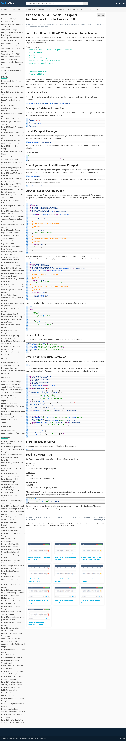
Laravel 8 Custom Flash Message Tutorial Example (11, 263)
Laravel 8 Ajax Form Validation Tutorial (12, 123)
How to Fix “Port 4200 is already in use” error (13, 372)
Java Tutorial (30, 9)
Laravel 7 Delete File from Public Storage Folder (10, 688)
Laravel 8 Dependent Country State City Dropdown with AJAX (12, 285)
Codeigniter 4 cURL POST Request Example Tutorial (10, 55)
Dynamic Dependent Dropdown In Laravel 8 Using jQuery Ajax (13, 315)
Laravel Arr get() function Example (10, 523)
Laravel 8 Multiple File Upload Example (12, 128)
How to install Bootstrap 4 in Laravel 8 (11, 469)
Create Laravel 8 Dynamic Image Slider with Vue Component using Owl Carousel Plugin (13, 643)
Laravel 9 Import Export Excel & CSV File (12, 207)
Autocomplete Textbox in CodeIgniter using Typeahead (12, 60)
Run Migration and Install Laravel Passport (45, 60)
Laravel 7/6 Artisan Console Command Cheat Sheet (11, 529)
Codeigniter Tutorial (75, 9)
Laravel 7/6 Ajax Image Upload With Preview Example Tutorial (12, 507)
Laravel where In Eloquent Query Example (11, 661)
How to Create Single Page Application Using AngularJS (11, 383)
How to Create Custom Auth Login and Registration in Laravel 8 (11, 457)
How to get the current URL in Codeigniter (12, 66)
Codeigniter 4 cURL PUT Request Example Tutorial (10, 44)
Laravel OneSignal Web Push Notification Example (12, 677)
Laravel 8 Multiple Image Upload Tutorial (10, 491)
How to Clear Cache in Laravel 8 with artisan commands (13, 158)
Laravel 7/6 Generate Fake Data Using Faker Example (13, 534)
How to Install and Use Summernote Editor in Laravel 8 (13, 710)
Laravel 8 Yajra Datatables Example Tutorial (11, 347)
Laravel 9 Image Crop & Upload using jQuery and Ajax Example (12, 591)
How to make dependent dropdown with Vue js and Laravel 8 (10, 108)
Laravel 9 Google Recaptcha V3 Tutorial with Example (12, 672)
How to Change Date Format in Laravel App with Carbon (12, 567)
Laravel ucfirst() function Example (10, 572)
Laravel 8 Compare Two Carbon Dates (13, 650)
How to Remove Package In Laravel (11, 556)
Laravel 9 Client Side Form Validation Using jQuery (10, 561)
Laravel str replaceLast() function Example (10, 353)
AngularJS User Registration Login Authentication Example (12, 388)
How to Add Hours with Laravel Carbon (12, 226)
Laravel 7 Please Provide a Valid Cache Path (12, 87)
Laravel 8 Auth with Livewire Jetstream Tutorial (11, 694)
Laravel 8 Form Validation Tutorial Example (10, 496)
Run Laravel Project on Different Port (9, 539)
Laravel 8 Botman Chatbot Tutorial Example (11, 236)
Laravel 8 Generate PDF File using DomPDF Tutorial (11, 185)
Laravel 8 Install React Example (12, 119)
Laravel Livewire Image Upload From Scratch (12, 280)
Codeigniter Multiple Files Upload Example (10, 20)
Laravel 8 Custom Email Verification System (9, 485)
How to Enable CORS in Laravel (12, 222)
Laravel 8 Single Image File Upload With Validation (11, 169)
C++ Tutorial (17, 9)
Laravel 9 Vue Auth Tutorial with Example (11, 715)
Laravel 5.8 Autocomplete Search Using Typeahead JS (88, 519)
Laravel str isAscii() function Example (11, 585)
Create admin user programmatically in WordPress (13, 431)
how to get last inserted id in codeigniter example (11, 39)
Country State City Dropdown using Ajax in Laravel (12, 602)
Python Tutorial (45, 9)
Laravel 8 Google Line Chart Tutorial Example (11, 163)
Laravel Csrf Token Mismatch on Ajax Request (12, 320)
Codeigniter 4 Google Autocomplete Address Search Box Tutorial (12, 32)
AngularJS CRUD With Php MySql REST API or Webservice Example (12, 406)
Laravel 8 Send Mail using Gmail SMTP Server (13, 342)
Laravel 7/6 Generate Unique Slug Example (11, 502)
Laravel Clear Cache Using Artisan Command (10, 629)
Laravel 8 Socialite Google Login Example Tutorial (10, 231)
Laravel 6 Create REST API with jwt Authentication (12, 190)
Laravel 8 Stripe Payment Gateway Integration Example (12, 201)
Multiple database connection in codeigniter (12, 25)
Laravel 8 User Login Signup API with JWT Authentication (11, 683)
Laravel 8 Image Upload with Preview (11, 114)
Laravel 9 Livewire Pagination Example (12, 607)
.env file (32, 55)
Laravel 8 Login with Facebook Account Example (12, 518)
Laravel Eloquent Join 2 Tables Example (12, 699)
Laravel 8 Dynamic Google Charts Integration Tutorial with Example (11, 579)
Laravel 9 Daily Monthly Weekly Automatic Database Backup (12, 217)
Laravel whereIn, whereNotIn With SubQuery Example (12, 141)
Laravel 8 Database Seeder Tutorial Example (11, 613)
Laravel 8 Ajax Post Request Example (11, 623)
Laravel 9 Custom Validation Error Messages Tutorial (11, 474)
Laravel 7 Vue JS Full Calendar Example (12, 464)
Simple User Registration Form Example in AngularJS (12, 393)
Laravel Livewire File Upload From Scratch (11, 442)
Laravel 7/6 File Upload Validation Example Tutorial (11, 656)
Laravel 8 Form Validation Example (10, 331)
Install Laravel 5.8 (35, 52)
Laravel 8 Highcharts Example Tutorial (12, 93)
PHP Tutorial (59, 9)
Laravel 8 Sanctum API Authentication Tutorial (10, 258)
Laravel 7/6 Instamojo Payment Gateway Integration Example (12, 512)
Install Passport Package (38, 58)
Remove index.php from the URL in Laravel (11, 634)
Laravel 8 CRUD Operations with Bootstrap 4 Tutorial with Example (12, 449)
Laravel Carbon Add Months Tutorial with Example (11, 274)
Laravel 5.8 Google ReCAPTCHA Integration (12, 304)
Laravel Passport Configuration (41, 63)
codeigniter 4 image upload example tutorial (11, 71)
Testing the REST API (37, 74)
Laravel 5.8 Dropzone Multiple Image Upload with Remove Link (12, 100)
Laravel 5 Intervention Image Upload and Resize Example (45, 519)
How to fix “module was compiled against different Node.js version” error (11, 365)
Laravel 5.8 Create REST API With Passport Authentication (50, 50)
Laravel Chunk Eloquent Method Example (10, 596)
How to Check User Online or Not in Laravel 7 (12, 667)
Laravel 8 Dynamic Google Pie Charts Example (12, 212)
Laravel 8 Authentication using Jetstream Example (12, 618)
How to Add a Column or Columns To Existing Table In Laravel (12, 297)
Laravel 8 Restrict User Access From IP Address (12, 247)
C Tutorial (4, 9)
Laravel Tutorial (93, 9)
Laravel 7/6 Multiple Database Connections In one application (12, 269)
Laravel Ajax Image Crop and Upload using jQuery (11, 337)
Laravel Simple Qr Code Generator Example (9, 480)
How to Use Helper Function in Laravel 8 (12, 82)
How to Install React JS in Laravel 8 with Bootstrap (10, 545)
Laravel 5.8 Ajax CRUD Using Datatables (11, 174)
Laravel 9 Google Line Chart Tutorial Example (11, 196)
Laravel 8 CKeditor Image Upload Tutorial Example (10, 550)
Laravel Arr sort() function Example (10, 309)
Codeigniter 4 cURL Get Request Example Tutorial (13, 49)
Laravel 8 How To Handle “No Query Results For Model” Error (12, 721)
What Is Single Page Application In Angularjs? (13, 412)
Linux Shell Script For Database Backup (12, 705)
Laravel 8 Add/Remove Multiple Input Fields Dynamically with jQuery (12, 135)
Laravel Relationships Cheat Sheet (11, 152)
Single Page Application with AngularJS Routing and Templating (11, 419)
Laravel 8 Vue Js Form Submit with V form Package (12, 253)
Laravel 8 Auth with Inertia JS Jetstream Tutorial (12, 179)
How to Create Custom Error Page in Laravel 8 (11, 242)
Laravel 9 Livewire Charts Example (10, 326)
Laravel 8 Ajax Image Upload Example (11, 291)
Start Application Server (38, 71)
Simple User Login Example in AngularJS (12, 399)
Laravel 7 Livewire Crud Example (9, 147)
